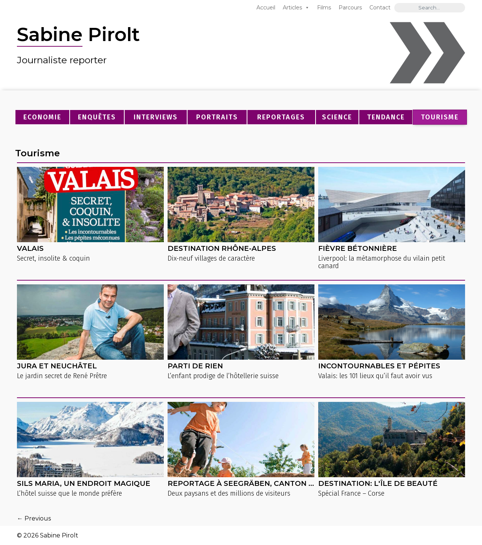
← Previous (34, 518)
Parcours (350, 7)
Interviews (156, 117)
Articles (292, 7)
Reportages (281, 117)
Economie (42, 117)
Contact (379, 7)
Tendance (386, 117)
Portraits (217, 117)
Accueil (265, 7)
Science (337, 117)
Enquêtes (97, 117)
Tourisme (440, 117)
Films (324, 7)
